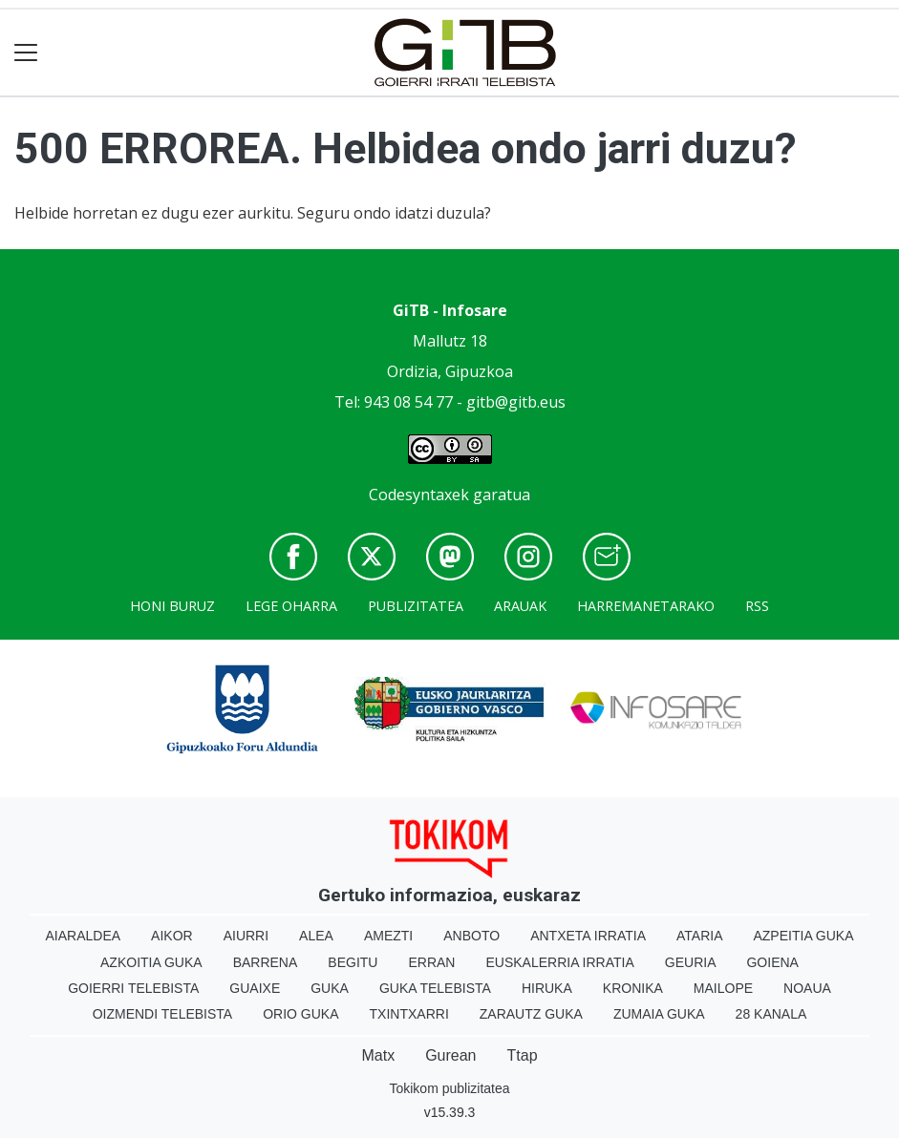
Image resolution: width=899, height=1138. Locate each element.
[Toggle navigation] (26, 53)
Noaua (807, 988)
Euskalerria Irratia (559, 962)
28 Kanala (771, 1014)
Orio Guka (300, 1014)
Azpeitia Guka (803, 935)
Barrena (265, 962)
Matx (378, 1055)
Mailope (723, 988)
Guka (329, 988)
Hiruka (547, 988)
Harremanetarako (646, 606)
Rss (757, 606)
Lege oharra (291, 606)
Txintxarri (409, 1014)
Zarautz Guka (531, 1014)
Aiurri (246, 935)
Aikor (172, 935)
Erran (431, 962)
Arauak (520, 606)
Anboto (471, 935)
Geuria (691, 962)
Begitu (352, 962)
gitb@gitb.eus (516, 401)
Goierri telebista (133, 988)
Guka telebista (435, 988)
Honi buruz (172, 606)
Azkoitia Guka (151, 962)
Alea (316, 935)
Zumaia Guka (659, 1014)
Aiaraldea (82, 935)
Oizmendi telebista (163, 1014)
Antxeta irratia (588, 935)
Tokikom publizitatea (449, 1088)
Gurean (450, 1055)
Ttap (522, 1055)
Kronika (633, 988)
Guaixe (254, 988)
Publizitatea (415, 606)
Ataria (699, 935)
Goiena (772, 962)
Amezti (388, 935)
